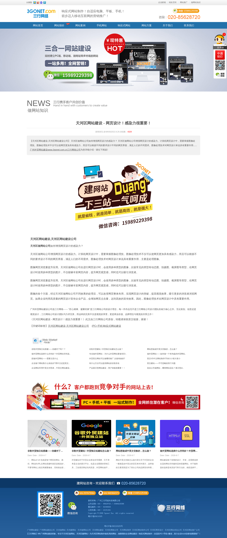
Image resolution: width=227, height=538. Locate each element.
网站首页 (38, 25)
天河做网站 (61, 530)
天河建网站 (71, 530)
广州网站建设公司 (47, 530)
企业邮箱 (162, 2)
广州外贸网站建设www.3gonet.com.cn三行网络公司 (55, 149)
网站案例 (80, 25)
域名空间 (172, 2)
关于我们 (168, 25)
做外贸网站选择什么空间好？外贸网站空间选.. (51, 354)
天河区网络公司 (111, 530)
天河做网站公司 (84, 530)
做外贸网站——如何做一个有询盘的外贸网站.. (166, 354)
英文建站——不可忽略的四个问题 (161, 363)
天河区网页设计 (156, 530)
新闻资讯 (99, 132)
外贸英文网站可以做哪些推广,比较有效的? (107, 358)
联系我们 (189, 25)
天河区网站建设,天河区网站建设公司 (53, 239)
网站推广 (184, 2)
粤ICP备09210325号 (113, 526)
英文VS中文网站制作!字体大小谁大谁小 (163, 358)
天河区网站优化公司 (173, 530)
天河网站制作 (125, 530)
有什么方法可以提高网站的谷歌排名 (104, 363)
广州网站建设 (33, 530)
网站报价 (59, 25)
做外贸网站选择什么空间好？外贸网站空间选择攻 (179, 451)
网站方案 (147, 25)
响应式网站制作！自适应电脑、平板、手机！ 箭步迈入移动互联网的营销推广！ (93, 13)
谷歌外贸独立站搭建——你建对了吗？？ (49, 349)
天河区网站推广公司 (191, 530)
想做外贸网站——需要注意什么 (45, 358)
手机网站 (102, 25)
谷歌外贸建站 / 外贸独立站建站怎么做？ (106, 349)
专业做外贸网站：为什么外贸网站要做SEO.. (107, 354)
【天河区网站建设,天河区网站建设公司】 (50, 141)
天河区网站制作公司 (140, 530)
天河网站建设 (98, 530)
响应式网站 (124, 25)
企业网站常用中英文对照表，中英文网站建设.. (51, 368)
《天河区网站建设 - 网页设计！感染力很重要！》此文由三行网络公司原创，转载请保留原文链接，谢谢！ (89, 319)
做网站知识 (196, 2)
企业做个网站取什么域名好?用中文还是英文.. (51, 363)
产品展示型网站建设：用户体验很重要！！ (107, 368)
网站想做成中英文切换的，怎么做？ (162, 349)
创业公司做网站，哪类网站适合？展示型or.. (165, 368)
